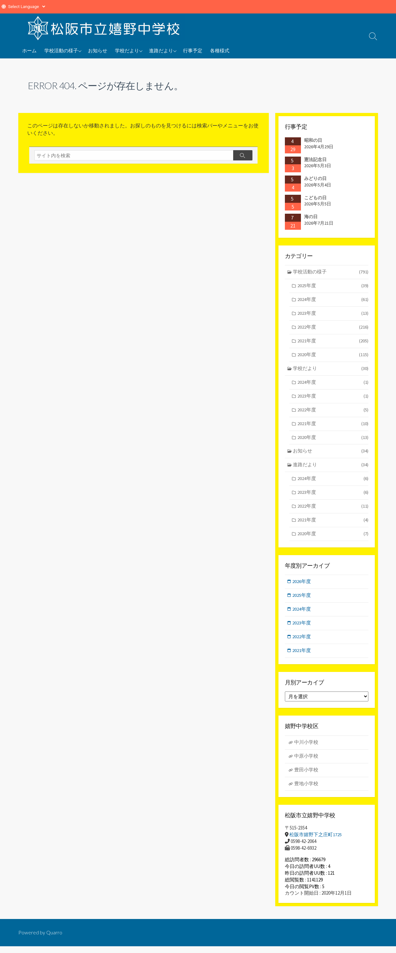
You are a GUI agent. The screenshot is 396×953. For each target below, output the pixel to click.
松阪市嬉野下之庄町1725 (315, 841)
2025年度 (332, 286)
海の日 (311, 217)
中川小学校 (306, 748)
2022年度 (332, 328)
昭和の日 (313, 140)
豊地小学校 (306, 790)
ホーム (29, 50)
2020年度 (332, 356)
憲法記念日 (315, 159)
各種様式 (219, 50)
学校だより (127, 50)
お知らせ (97, 50)
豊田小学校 (306, 776)
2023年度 (332, 314)
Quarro (54, 939)
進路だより (161, 50)
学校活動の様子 (61, 50)
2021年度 (332, 342)
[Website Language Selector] (26, 6)
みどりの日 (315, 178)
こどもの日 (315, 198)
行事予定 (192, 50)
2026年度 (302, 586)
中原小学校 (306, 762)
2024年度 (332, 300)
